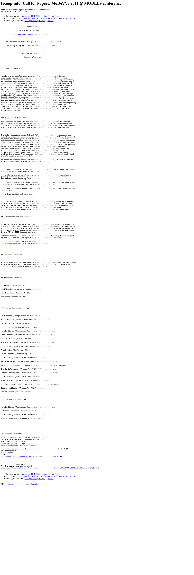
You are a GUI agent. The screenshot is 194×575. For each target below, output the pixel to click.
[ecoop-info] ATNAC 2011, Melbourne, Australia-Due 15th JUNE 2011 (48, 18)
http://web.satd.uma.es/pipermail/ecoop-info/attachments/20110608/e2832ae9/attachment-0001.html (52, 556)
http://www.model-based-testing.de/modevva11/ (32, 36)
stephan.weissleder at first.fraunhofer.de (34, 9)
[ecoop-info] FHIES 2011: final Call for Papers (41, 16)
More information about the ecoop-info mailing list (21, 573)
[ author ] (50, 21)
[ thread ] (34, 21)
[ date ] (27, 21)
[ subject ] (42, 21)
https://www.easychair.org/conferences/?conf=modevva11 (27, 287)
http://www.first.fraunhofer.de (16, 543)
